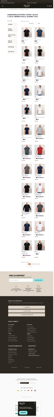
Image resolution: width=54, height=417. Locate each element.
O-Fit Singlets (29, 335)
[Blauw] (37, 138)
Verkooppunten (11, 361)
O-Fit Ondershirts (11, 335)
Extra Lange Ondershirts (13, 340)
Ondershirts (10, 326)
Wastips (9, 357)
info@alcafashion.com (33, 355)
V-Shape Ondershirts (12, 339)
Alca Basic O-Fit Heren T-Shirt (25, 252)
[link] (27, 264)
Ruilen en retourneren (12, 352)
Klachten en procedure (12, 354)
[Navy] (23, 41)
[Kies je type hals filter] (12, 35)
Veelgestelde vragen (12, 349)
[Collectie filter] (12, 52)
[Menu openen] (2, 6)
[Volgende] (39, 264)
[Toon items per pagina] (31, 267)
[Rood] (39, 138)
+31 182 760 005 (31, 353)
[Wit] (22, 60)
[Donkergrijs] (40, 138)
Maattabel (10, 355)
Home (8, 9)
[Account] (49, 6)
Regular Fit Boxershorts (31, 328)
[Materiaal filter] (12, 47)
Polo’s (9, 331)
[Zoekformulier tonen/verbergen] (47, 6)
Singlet (36, 251)
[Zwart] (22, 41)
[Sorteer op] (33, 23)
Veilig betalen (10, 359)
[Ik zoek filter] (12, 24)
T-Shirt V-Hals (37, 213)
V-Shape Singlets (30, 339)
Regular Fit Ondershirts (12, 337)
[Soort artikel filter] (12, 29)
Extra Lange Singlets (31, 341)
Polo (22, 38)
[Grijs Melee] (43, 138)
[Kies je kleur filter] (12, 41)
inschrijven (38, 280)
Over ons (10, 362)
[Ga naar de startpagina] (26, 6)
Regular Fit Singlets (31, 337)
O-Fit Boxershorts (30, 326)
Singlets (9, 328)
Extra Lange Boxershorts (32, 332)
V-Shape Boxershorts (31, 330)
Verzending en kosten (12, 350)
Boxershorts (10, 330)
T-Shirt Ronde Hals (25, 175)
